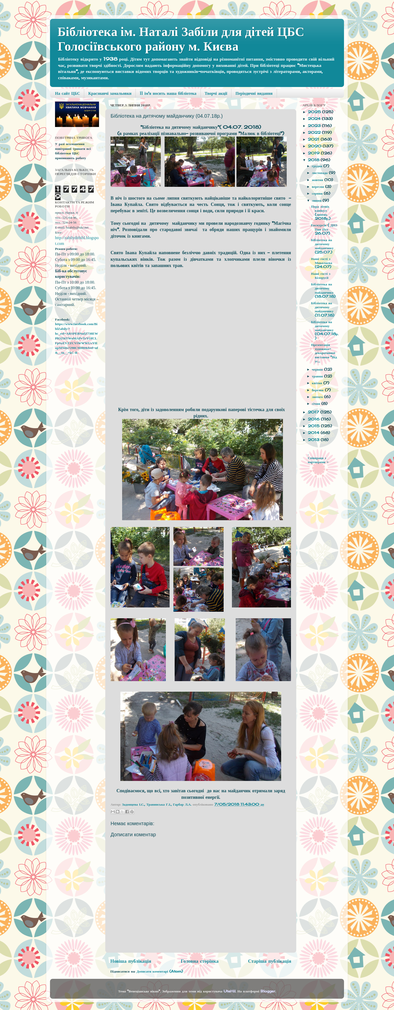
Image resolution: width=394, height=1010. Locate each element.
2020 (315, 146)
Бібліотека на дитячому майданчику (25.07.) (322, 246)
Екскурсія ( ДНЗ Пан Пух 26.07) (324, 229)
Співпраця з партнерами (317, 460)
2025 (315, 112)
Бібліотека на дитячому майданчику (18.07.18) (323, 290)
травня (318, 376)
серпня (318, 193)
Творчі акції (216, 93)
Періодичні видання (253, 93)
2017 (314, 412)
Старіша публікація (269, 961)
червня (318, 369)
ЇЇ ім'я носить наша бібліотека (168, 93)
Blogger (268, 991)
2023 (315, 126)
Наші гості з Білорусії (320, 276)
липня (317, 200)
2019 (314, 153)
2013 (314, 440)
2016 (314, 419)
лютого (318, 397)
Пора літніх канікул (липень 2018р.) (321, 212)
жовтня (318, 180)
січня (316, 404)
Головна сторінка (199, 961)
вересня (318, 187)
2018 (314, 160)
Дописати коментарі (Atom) (159, 971)
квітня (317, 383)
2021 (314, 139)
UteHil (229, 991)
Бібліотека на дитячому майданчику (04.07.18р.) (325, 330)
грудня (317, 166)
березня (318, 390)
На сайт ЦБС (67, 93)
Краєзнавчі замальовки (109, 93)
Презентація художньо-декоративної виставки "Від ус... (324, 353)
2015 (314, 426)
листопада (320, 173)
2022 (315, 132)
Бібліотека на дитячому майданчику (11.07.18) (322, 309)
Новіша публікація (130, 961)
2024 (315, 119)
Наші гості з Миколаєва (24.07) (321, 263)
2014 (314, 433)
